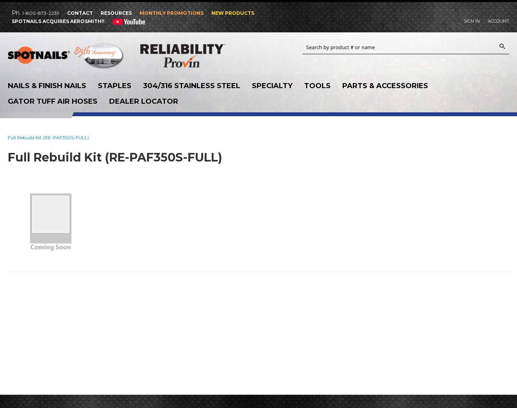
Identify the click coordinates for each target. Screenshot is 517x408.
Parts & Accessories (385, 86)
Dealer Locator (143, 101)
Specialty (272, 86)
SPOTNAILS (66, 57)
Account (498, 21)
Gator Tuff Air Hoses (52, 101)
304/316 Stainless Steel (191, 86)
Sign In (472, 21)
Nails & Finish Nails (47, 86)
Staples (114, 86)
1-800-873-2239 (40, 13)
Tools (317, 86)
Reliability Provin (198, 55)
